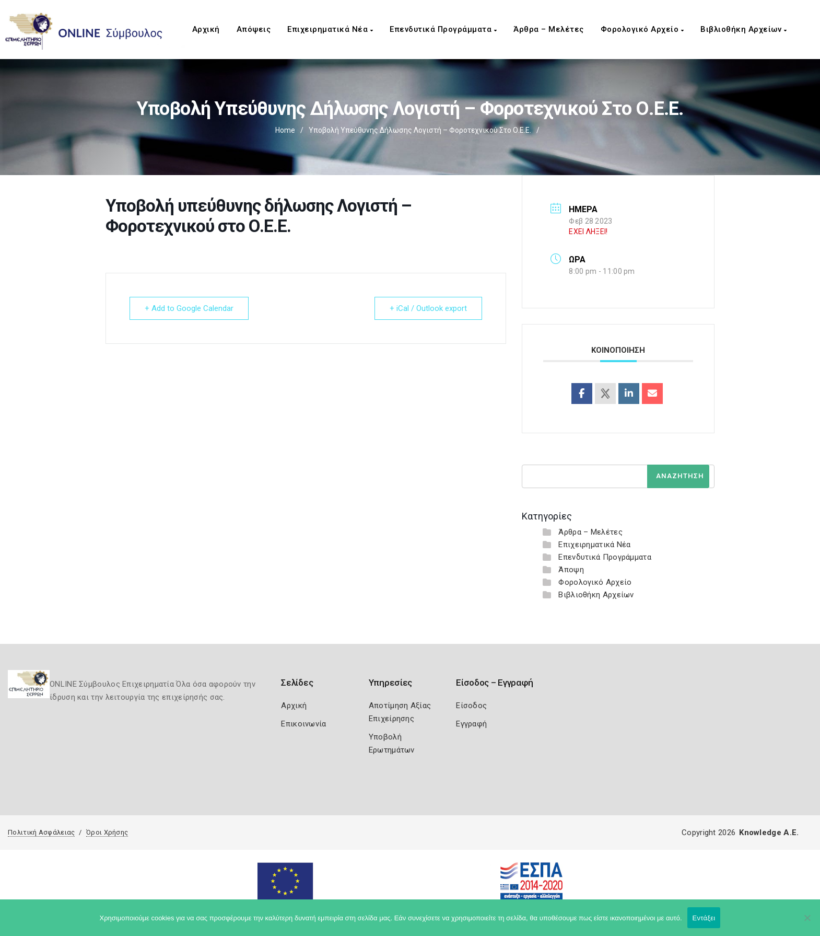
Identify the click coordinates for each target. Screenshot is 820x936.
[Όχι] (807, 922)
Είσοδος (471, 705)
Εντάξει (704, 918)
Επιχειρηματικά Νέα (330, 29)
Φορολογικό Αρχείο (642, 29)
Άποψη (571, 569)
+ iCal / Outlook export (428, 308)
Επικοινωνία (303, 724)
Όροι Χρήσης (107, 832)
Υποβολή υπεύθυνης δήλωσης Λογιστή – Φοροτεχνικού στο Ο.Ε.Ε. (420, 130)
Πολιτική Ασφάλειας (41, 832)
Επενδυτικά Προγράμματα (443, 29)
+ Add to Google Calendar (189, 308)
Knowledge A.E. (769, 832)
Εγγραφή (471, 724)
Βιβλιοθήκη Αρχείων (743, 29)
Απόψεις (254, 29)
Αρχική (206, 29)
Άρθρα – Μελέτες (548, 29)
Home (285, 130)
